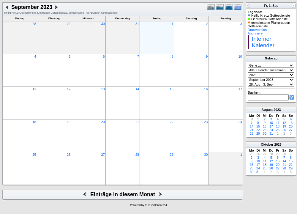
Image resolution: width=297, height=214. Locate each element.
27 (103, 154)
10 (240, 56)
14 (137, 89)
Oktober (267, 144)
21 (137, 122)
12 (68, 89)
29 (68, 24)
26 (68, 154)
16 (206, 89)
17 (240, 89)
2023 (277, 109)
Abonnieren (256, 33)
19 (68, 122)
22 (171, 122)
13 (103, 89)
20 (103, 122)
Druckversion (257, 30)
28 (34, 24)
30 (103, 24)
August (267, 109)
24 (240, 122)
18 (34, 122)
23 (206, 122)
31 (137, 24)
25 (34, 154)
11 (34, 89)
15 (171, 89)
